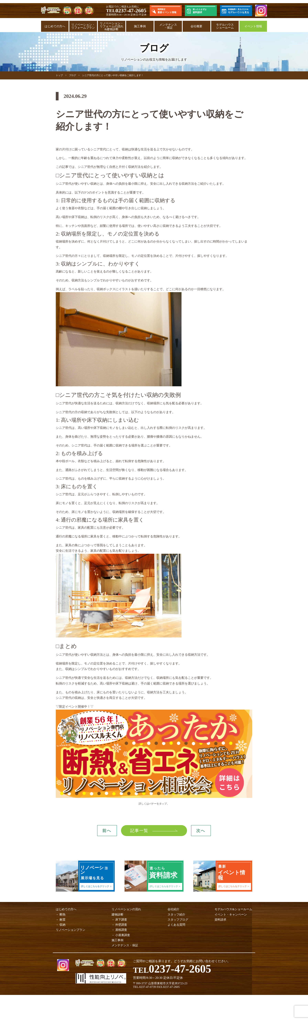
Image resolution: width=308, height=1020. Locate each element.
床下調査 (121, 919)
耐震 (62, 919)
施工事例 (140, 26)
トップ (59, 75)
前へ (107, 830)
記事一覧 (139, 830)
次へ (200, 830)
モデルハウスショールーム (225, 26)
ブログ (72, 75)
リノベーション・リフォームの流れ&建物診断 (111, 26)
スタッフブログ (178, 919)
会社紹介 (173, 909)
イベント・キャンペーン (230, 914)
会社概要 (196, 26)
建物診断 (117, 914)
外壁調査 (121, 924)
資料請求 (220, 919)
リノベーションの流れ (126, 909)
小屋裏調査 (122, 935)
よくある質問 (176, 924)
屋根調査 (121, 929)
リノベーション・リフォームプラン (83, 26)
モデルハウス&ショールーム (233, 909)
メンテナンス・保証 (168, 26)
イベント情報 (253, 26)
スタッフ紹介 (176, 914)
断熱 (62, 914)
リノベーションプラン (70, 929)
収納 (62, 924)
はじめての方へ (55, 26)
